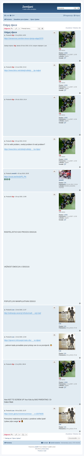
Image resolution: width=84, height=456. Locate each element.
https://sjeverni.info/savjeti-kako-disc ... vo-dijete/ (22, 340)
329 (65, 326)
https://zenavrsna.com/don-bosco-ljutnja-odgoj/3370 (23, 38)
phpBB (36, 446)
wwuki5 (61, 180)
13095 (65, 53)
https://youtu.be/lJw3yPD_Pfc (15, 177)
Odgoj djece (10, 25)
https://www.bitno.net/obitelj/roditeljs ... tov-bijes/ (22, 149)
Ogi (60, 49)
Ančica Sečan (45, 448)
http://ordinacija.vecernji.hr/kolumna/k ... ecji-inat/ (22, 313)
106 (65, 183)
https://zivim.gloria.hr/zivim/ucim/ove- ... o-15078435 (24, 414)
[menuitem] (12, 15)
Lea (60, 323)
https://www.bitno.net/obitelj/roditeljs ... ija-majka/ (22, 70)
